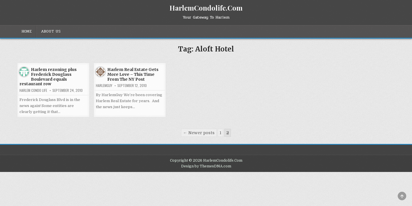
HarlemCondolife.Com (206, 7)
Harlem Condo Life (33, 90)
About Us (51, 31)
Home (26, 31)
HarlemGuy (104, 85)
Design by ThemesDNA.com (206, 166)
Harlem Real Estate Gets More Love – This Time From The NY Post (133, 74)
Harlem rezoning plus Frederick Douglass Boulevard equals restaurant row (48, 76)
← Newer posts (199, 132)
